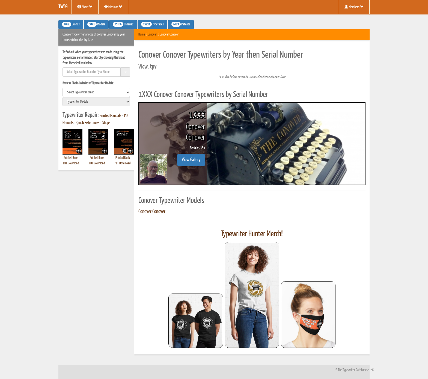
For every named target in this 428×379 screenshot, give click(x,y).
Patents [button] (180, 24)
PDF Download (71, 163)
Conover (152, 34)
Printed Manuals (110, 116)
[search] (96, 92)
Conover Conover (151, 211)
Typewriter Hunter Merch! (252, 234)
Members (354, 7)
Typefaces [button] (152, 24)
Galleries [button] (123, 24)
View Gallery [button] (191, 160)
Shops (106, 123)
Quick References (88, 123)
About (85, 7)
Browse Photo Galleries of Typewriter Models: (88, 83)
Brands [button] (71, 24)
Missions (113, 7)
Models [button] (96, 24)
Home (141, 34)
